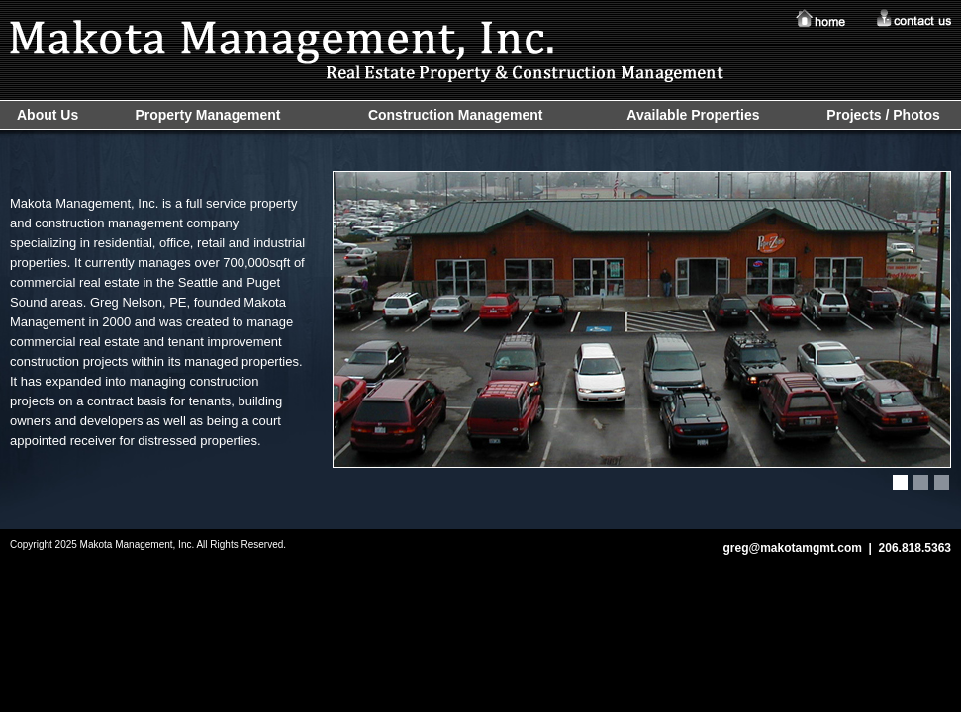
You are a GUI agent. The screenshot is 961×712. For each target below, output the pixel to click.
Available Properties (692, 115)
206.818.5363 (915, 548)
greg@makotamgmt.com (791, 548)
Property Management (207, 115)
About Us (47, 115)
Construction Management (455, 115)
